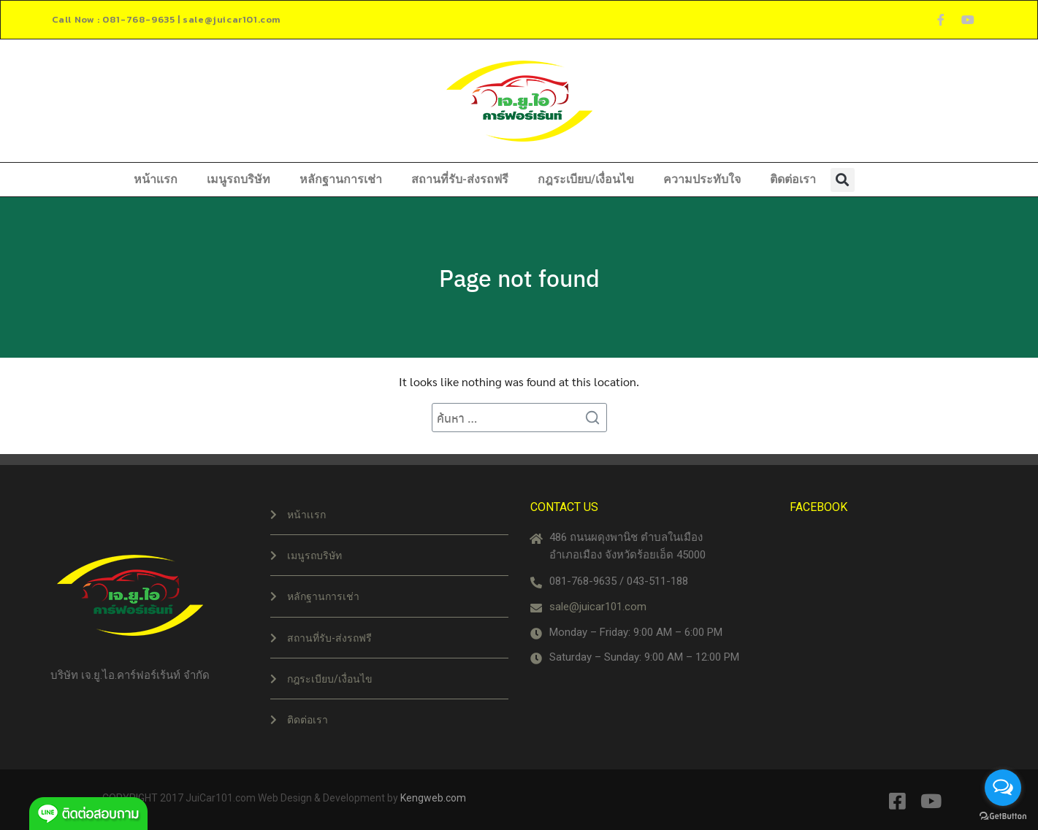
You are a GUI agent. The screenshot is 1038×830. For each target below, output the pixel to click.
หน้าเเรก (156, 179)
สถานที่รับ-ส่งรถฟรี (459, 179)
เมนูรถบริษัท (238, 179)
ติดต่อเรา (793, 179)
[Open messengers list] (1003, 787)
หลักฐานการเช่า (340, 179)
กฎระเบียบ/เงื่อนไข (586, 179)
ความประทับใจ (702, 179)
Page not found (519, 277)
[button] (843, 180)
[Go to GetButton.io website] (1003, 815)
